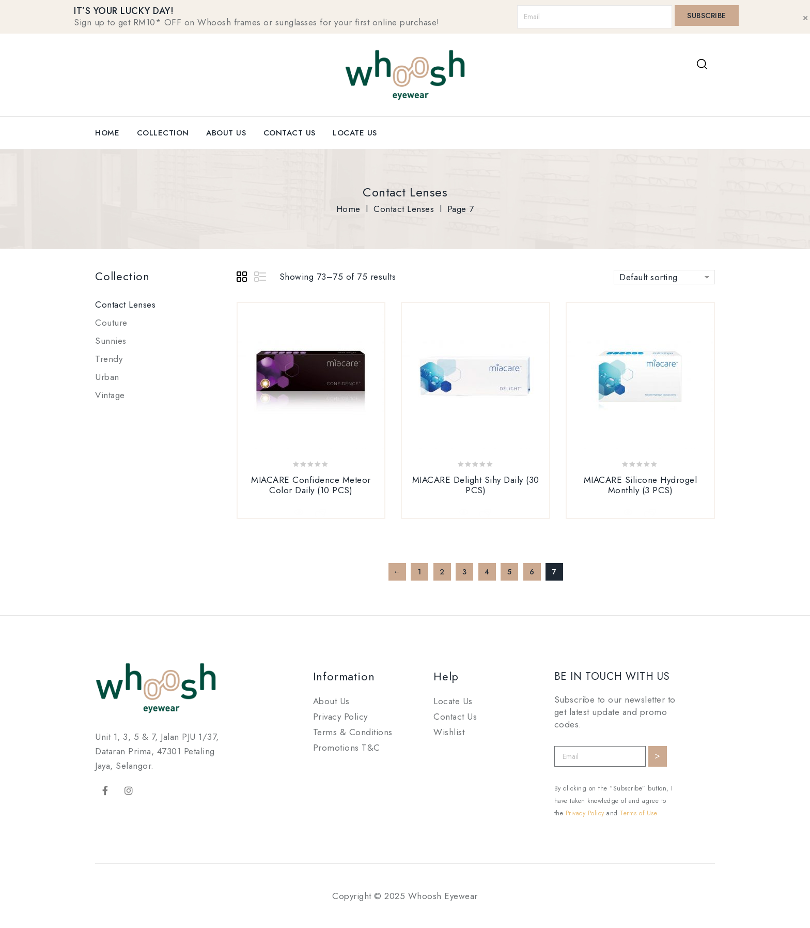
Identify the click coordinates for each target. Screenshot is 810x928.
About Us (226, 133)
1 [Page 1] (419, 572)
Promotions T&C (346, 747)
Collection (163, 133)
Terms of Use (638, 813)
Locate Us (355, 133)
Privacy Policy (340, 716)
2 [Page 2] (442, 572)
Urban (107, 377)
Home (107, 133)
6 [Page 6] (532, 572)
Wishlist (448, 732)
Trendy (108, 359)
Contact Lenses (403, 209)
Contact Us (289, 133)
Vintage (110, 395)
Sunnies (111, 340)
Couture (111, 322)
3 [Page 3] (464, 572)
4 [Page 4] (487, 572)
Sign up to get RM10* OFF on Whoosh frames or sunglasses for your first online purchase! (257, 22)
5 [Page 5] (509, 572)
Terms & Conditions (353, 732)
